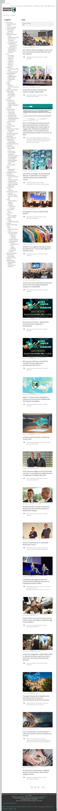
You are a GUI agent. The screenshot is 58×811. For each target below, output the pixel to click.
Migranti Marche (11, 146)
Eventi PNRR (11, 57)
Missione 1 (10, 58)
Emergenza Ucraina (13, 182)
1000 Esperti (11, 55)
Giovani (8, 127)
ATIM (9, 227)
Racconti (10, 145)
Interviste (10, 193)
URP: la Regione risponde (50, 6)
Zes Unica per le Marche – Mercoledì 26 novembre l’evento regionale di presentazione (35, 324)
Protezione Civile (11, 175)
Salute (8, 199)
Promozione (12, 242)
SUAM (9, 106)
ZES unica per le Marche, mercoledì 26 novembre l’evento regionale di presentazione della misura (35, 363)
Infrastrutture (11, 130)
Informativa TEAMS (20, 806)
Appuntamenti (11, 169)
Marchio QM (11, 256)
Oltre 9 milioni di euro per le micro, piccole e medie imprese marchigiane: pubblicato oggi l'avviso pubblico (37, 620)
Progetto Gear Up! (12, 117)
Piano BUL (10, 266)
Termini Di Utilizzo (10, 806)
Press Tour (13, 238)
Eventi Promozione (13, 239)
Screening (11, 208)
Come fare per (11, 151)
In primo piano (9, 22)
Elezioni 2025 (10, 33)
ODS (8, 166)
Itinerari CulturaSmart (13, 87)
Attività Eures (11, 141)
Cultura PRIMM (11, 152)
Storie (9, 81)
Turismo (11, 251)
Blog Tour (13, 235)
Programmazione (13, 241)
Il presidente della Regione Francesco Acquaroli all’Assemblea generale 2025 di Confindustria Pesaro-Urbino (36, 581)
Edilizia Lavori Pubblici (12, 90)
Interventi (10, 31)
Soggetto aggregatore (13, 105)
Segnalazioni (11, 170)
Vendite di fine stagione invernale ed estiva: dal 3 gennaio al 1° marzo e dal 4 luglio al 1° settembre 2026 (37, 249)
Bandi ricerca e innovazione (33, 738)
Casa (9, 149)
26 (43, 787)
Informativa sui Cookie (31, 806)
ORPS (8, 167)
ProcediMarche (37, 6)
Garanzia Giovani (11, 126)
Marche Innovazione (12, 34)
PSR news (10, 190)
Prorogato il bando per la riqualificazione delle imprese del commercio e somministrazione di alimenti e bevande (36, 698)
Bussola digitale (12, 262)
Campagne (13, 236)
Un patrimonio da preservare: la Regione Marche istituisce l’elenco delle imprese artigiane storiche (36, 772)
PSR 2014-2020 (10, 187)
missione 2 (10, 60)
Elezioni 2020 (10, 91)
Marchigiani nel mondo (12, 143)
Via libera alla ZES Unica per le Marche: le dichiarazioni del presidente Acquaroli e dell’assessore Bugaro (36, 508)
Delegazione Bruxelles (13, 118)
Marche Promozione (13, 232)
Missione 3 (10, 61)
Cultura (8, 84)
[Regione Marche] (9, 9)
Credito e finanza (11, 28)
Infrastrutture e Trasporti (13, 129)
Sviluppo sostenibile (13, 72)
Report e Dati (12, 250)
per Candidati (11, 94)
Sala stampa (11, 93)
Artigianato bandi (12, 76)
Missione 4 (10, 63)
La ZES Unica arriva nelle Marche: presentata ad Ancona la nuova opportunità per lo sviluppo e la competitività (37, 285)
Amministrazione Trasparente (16, 6)
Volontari (10, 212)
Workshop (13, 248)
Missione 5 (10, 64)
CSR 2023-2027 (10, 30)
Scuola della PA (11, 103)
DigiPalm (10, 263)
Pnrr (8, 54)
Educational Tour (15, 244)
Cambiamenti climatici (13, 69)
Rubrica (42, 6)
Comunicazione (13, 233)
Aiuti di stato (11, 111)
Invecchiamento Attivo (13, 221)
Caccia (9, 230)
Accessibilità (41, 806)
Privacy (3, 806)
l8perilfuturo (10, 136)
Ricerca (3, 1)
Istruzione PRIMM (12, 157)
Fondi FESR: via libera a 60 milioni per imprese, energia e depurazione (35, 91)
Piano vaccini (12, 206)
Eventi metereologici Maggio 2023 (35, 138)
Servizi (9, 163)
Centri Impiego (11, 142)
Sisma (8, 214)
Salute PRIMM (11, 161)
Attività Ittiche (11, 78)
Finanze (9, 123)
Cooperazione (11, 79)
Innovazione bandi (12, 42)
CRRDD (10, 220)
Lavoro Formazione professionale (40, 549)
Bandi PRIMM (11, 148)
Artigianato (10, 75)
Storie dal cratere (12, 194)
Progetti (12, 247)
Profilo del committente (27, 6)
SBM (9, 88)
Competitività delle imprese (33, 182)
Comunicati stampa (11, 27)
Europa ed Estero (11, 109)
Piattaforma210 (11, 265)
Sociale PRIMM (11, 164)
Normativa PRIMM (12, 160)
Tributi (9, 124)
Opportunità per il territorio (42, 589)
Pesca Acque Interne (13, 229)
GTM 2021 (10, 85)
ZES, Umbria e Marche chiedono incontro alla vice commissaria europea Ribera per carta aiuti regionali (37, 52)
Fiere (12, 245)
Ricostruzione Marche (12, 191)
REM (9, 70)
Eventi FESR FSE (12, 120)
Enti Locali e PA (10, 100)
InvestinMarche (12, 43)
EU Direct (9, 108)
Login (15, 809)
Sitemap (11, 809)
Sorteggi (10, 203)
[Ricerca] (11, 3)
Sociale (8, 218)
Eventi (9, 188)
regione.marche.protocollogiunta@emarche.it (35, 796)
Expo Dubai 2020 (12, 115)
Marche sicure (11, 102)
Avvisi (8, 82)
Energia (9, 99)
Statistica (9, 223)
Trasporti (10, 132)
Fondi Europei (11, 121)
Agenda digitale (10, 260)
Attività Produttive (11, 73)
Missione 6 (10, 66)
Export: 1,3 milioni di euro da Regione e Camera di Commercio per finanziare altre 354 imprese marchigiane (36, 399)
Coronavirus (11, 205)
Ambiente (9, 67)
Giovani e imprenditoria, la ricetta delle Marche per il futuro (35, 544)
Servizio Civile (10, 209)
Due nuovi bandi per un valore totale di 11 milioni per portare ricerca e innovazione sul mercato (37, 734)
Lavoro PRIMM (11, 158)
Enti (9, 211)
